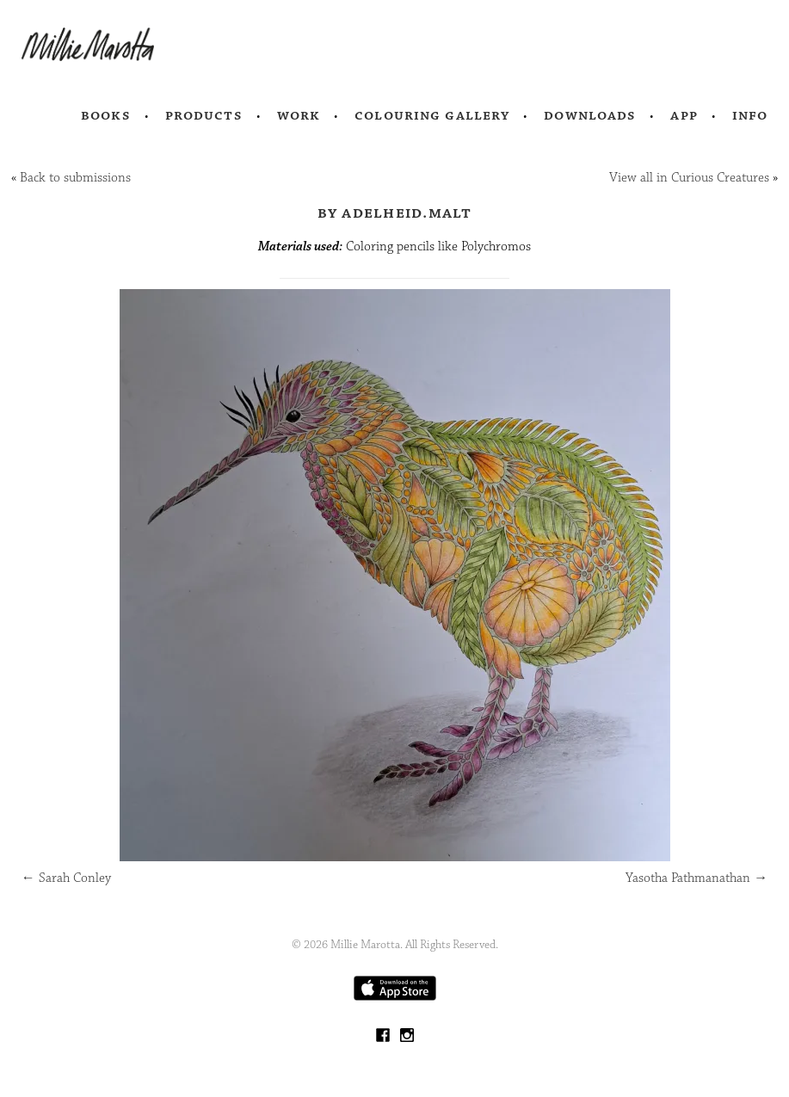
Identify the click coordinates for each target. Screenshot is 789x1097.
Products (204, 115)
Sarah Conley (66, 878)
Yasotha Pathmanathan (696, 878)
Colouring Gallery (431, 115)
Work (299, 115)
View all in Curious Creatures (689, 177)
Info (750, 115)
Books (106, 115)
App (683, 115)
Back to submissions (75, 177)
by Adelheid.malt (394, 212)
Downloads (590, 115)
